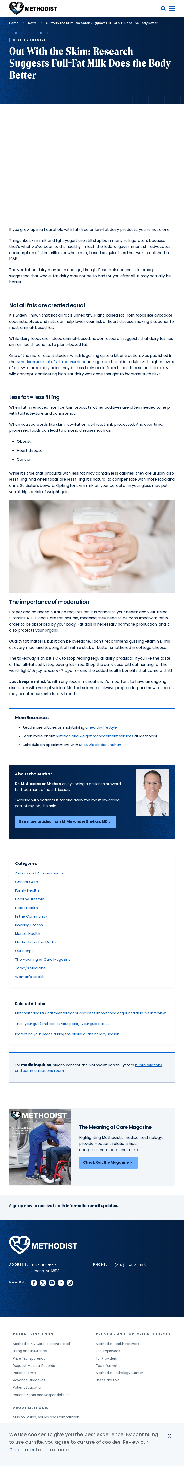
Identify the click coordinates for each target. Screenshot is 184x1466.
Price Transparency (29, 1358)
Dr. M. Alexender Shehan (38, 783)
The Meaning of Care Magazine (43, 959)
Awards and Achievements (39, 873)
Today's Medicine (30, 968)
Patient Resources (33, 1334)
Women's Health (30, 976)
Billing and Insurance (30, 1351)
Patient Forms (24, 1372)
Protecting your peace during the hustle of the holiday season (67, 1034)
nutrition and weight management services (94, 736)
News (32, 23)
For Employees (108, 1351)
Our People (25, 950)
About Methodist (32, 1407)
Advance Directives (29, 1380)
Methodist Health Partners (117, 1343)
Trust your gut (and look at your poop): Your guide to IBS (62, 1023)
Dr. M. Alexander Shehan (100, 744)
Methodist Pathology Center (119, 1372)
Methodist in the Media (35, 942)
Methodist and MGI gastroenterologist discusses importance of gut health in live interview (90, 1013)
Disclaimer (22, 1449)
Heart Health (26, 907)
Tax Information (109, 1365)
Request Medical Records (34, 1365)
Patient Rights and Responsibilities (41, 1394)
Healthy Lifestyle (29, 899)
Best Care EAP (107, 1380)
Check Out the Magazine (108, 1162)
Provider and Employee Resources (133, 1334)
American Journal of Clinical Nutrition (51, 362)
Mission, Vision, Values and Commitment (47, 1417)
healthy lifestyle (103, 727)
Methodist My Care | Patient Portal (41, 1343)
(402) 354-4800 (130, 1265)
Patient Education (28, 1387)
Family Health (27, 890)
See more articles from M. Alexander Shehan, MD (65, 822)
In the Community (31, 916)
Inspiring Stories (29, 924)
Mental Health (27, 933)
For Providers (106, 1358)
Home (14, 23)
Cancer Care (26, 881)
